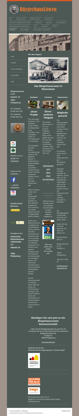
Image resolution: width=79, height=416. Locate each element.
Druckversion (15, 411)
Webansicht (66, 411)
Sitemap (25, 411)
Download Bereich (48, 342)
